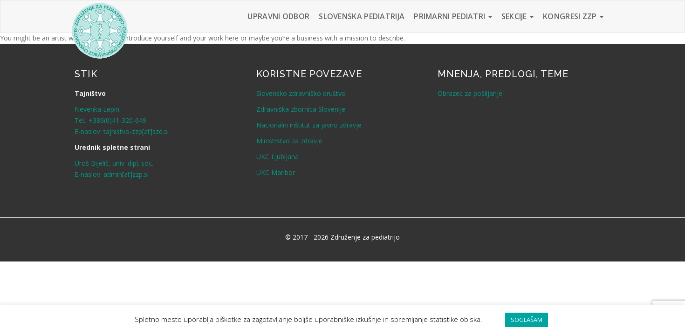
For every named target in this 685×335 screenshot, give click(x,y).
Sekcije (517, 16)
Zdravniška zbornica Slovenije (300, 109)
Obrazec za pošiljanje (470, 93)
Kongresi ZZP (573, 16)
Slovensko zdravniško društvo (301, 93)
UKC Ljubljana (277, 156)
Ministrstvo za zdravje (289, 140)
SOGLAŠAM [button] (526, 319)
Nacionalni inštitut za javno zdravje (309, 125)
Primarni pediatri (453, 16)
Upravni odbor (278, 16)
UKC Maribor (275, 172)
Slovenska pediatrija (361, 16)
